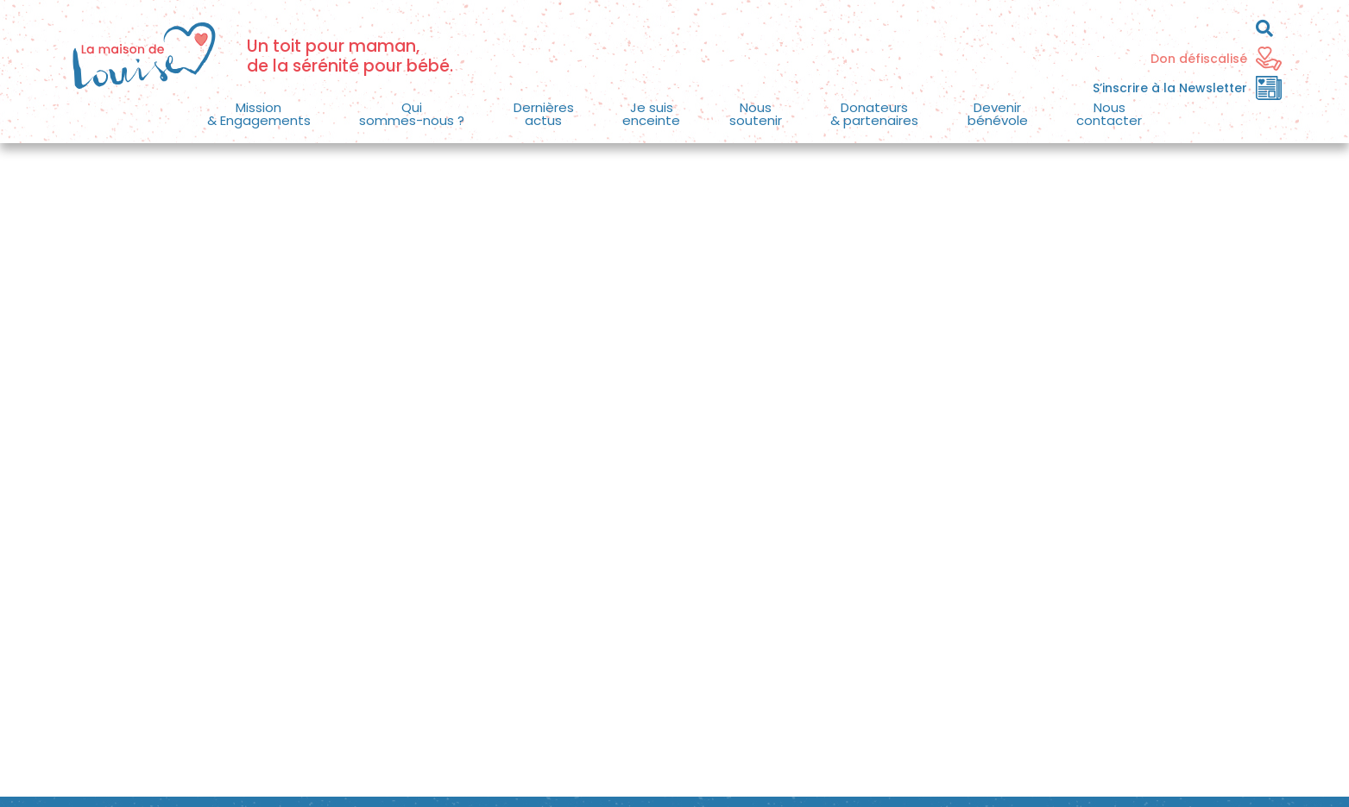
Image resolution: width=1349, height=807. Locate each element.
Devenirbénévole (998, 114)
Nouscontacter (1109, 114)
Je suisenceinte (651, 114)
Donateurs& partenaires (874, 114)
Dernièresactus (544, 114)
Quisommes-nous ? (411, 114)
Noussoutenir (755, 114)
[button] (259, 114)
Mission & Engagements (259, 114)
